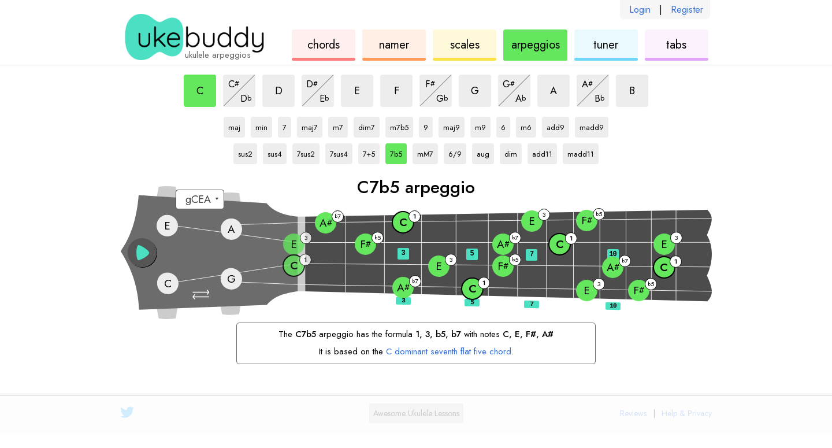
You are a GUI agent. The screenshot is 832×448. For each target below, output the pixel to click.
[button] (202, 294)
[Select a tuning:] (200, 199)
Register (687, 9)
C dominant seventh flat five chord (448, 351)
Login (640, 9)
